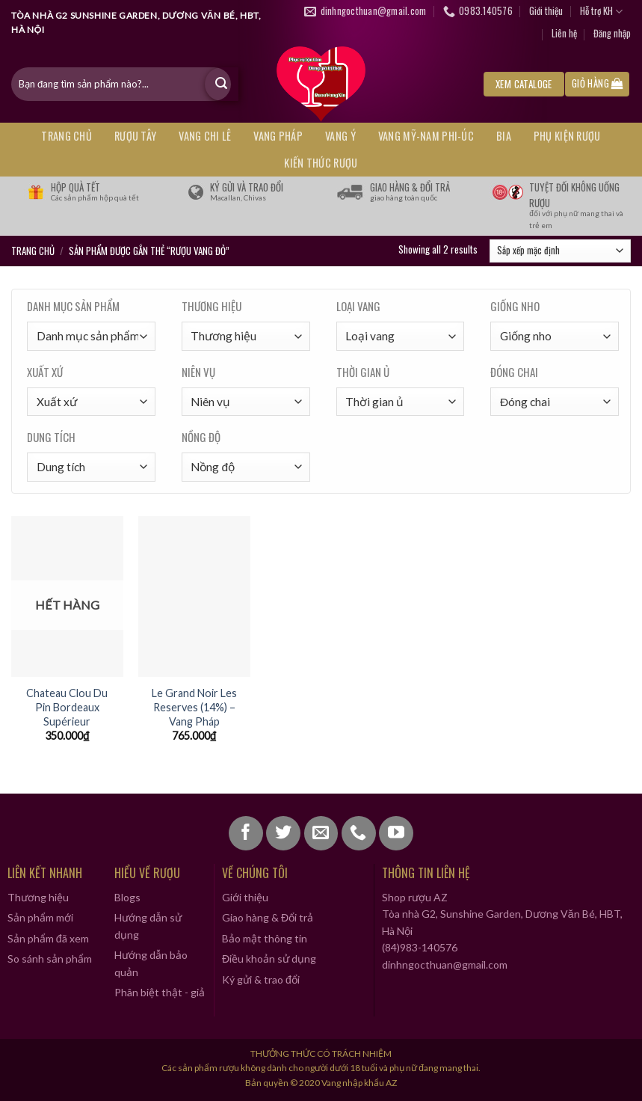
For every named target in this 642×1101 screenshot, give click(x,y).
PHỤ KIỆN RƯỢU (567, 136)
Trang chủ (66, 136)
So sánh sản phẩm (49, 958)
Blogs (127, 897)
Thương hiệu (38, 897)
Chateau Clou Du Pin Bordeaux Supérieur (67, 707)
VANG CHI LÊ (205, 136)
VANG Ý (340, 136)
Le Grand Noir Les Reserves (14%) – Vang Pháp (194, 707)
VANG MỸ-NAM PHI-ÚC (426, 136)
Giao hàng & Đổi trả (267, 917)
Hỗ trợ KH (601, 11)
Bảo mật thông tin (264, 938)
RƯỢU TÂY (135, 136)
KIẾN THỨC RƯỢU (320, 163)
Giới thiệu (546, 11)
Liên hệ (564, 33)
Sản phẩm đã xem (48, 938)
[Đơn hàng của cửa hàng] (560, 251)
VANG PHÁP (278, 136)
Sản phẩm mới (40, 917)
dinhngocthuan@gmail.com (444, 964)
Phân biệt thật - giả (159, 992)
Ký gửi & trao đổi (261, 979)
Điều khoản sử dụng (269, 958)
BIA (503, 136)
